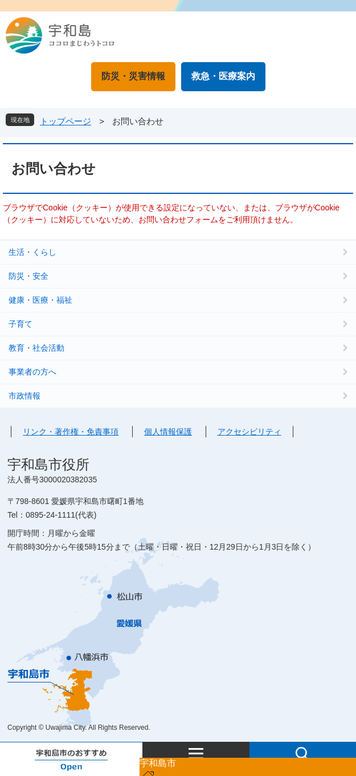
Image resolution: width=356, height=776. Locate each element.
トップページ (65, 121)
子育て (20, 323)
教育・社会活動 (36, 347)
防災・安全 (28, 276)
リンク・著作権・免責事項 (70, 431)
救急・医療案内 (223, 76)
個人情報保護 (168, 431)
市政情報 (24, 395)
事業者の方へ (32, 371)
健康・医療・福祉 (40, 299)
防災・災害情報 (133, 76)
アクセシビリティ (249, 431)
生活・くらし (32, 252)
